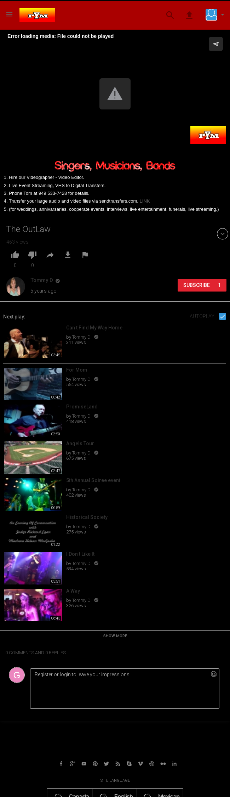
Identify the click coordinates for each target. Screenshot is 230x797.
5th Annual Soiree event (93, 480)
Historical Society (87, 517)
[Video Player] (115, 94)
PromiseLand (82, 406)
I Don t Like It (80, 554)
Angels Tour (80, 443)
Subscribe (202, 285)
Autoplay (202, 316)
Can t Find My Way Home (94, 327)
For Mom (76, 370)
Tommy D (82, 337)
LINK (145, 201)
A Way (73, 591)
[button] (217, 15)
